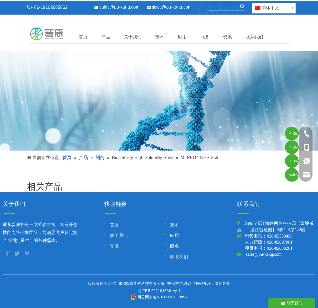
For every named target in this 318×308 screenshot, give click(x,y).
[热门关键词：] (242, 6)
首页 (83, 37)
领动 (188, 283)
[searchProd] (223, 6)
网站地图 (203, 283)
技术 (159, 37)
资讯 (227, 37)
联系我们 (254, 37)
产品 (105, 37)
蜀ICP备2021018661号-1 (159, 290)
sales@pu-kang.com (119, 7)
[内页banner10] (159, 101)
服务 (204, 37)
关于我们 (133, 37)
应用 (182, 37)
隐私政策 (222, 283)
